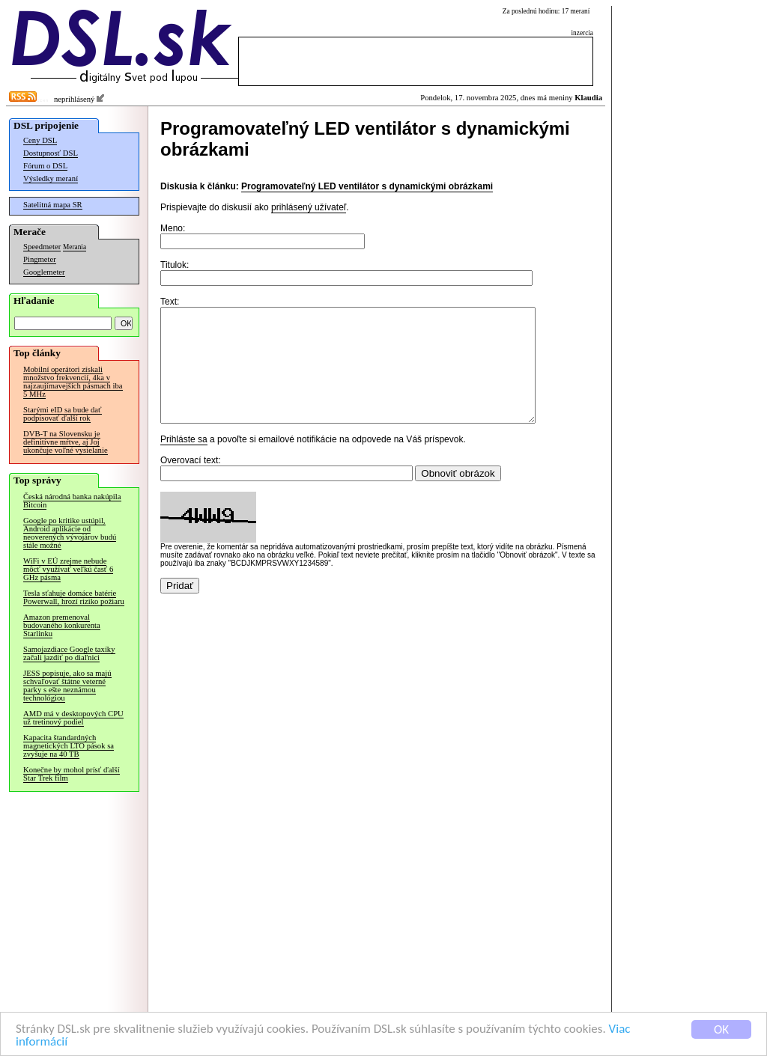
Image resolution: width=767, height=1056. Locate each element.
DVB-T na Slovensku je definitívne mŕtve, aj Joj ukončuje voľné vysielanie (65, 442)
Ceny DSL (40, 140)
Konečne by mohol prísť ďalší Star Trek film (71, 774)
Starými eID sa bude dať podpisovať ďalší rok (62, 414)
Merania (74, 247)
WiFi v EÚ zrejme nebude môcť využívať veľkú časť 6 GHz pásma (68, 569)
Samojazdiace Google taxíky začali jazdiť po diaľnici (69, 653)
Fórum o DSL (45, 166)
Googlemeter (44, 272)
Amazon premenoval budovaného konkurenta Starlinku (61, 625)
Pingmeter (39, 259)
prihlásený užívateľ (308, 207)
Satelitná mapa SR (52, 205)
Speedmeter (42, 246)
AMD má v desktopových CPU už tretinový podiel (73, 717)
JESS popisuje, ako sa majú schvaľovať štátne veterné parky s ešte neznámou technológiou (67, 685)
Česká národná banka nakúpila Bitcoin (72, 500)
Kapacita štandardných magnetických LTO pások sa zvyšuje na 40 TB (68, 745)
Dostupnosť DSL (50, 153)
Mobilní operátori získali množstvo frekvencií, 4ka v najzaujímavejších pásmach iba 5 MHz (73, 381)
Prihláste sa (183, 462)
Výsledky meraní (50, 178)
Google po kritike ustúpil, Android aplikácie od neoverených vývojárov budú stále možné (69, 532)
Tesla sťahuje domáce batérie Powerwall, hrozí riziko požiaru (73, 597)
